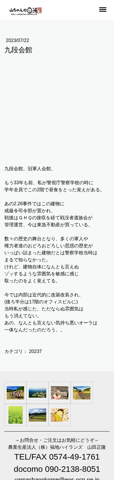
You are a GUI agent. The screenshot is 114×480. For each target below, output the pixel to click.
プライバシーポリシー (22, 451)
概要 (6, 446)
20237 (35, 252)
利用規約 (20, 446)
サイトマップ (54, 451)
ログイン (10, 464)
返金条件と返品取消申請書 (53, 446)
